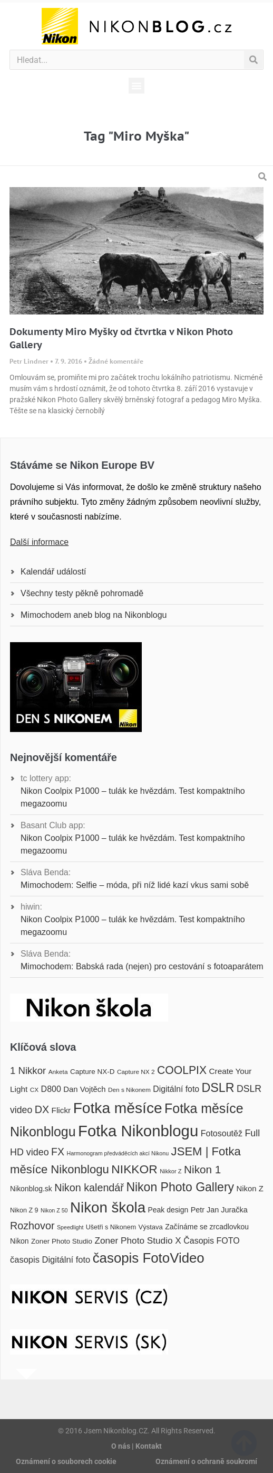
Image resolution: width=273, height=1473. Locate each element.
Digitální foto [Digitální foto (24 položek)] (176, 1089)
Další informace (39, 542)
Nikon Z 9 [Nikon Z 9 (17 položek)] (24, 1210)
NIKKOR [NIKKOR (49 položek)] (134, 1169)
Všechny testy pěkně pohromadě (82, 593)
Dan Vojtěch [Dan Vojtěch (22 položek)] (84, 1089)
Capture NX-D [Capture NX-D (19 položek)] (92, 1072)
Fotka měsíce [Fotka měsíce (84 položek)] (117, 1108)
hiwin (30, 906)
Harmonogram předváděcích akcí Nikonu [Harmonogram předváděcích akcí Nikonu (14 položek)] (117, 1153)
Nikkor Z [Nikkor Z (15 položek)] (170, 1171)
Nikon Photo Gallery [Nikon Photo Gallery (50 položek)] (180, 1187)
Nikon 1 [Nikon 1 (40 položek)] (202, 1169)
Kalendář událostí (53, 571)
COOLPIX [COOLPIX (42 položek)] (182, 1070)
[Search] (253, 60)
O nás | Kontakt (136, 1446)
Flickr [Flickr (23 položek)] (61, 1110)
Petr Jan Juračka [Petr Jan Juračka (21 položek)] (219, 1210)
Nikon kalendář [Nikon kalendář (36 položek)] (89, 1187)
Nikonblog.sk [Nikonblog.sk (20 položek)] (31, 1188)
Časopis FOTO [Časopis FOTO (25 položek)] (211, 1240)
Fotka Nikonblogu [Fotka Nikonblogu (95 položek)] (138, 1131)
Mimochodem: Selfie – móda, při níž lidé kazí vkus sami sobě (135, 885)
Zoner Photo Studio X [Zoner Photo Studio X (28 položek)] (137, 1240)
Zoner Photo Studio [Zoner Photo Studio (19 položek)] (61, 1241)
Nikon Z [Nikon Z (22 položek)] (250, 1188)
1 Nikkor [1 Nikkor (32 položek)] (28, 1070)
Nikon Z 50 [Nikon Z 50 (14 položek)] (54, 1210)
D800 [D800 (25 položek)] (51, 1089)
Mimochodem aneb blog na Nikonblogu (94, 614)
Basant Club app (52, 825)
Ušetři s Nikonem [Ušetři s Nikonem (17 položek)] (111, 1227)
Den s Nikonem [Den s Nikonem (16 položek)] (129, 1090)
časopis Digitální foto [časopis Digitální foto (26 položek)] (50, 1259)
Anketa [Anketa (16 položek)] (58, 1072)
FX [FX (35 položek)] (57, 1151)
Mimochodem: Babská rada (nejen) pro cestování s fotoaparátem (142, 966)
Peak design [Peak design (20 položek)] (168, 1210)
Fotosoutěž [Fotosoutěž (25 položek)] (221, 1133)
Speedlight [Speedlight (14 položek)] (70, 1227)
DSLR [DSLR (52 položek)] (218, 1088)
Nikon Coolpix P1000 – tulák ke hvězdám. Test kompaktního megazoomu (133, 797)
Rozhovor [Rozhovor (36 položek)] (32, 1225)
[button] (136, 86)
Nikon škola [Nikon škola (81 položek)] (107, 1207)
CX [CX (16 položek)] (34, 1090)
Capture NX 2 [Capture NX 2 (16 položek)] (136, 1072)
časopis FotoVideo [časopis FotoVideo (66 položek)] (148, 1257)
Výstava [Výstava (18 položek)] (151, 1227)
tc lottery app (45, 778)
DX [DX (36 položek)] (42, 1109)
